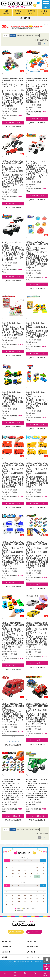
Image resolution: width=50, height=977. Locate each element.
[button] (47, 48)
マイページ (35, 936)
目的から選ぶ (6, 12)
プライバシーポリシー (33, 962)
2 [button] (41, 48)
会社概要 (4, 962)
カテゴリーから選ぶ (19, 12)
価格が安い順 (20, 40)
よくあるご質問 (43, 12)
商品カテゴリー (6, 946)
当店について (6, 957)
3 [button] (44, 48)
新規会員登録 (16, 936)
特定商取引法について (33, 951)
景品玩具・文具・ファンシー (30, 17)
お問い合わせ (31, 957)
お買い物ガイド (31, 12)
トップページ (4, 17)
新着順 (37, 40)
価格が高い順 (29, 40)
